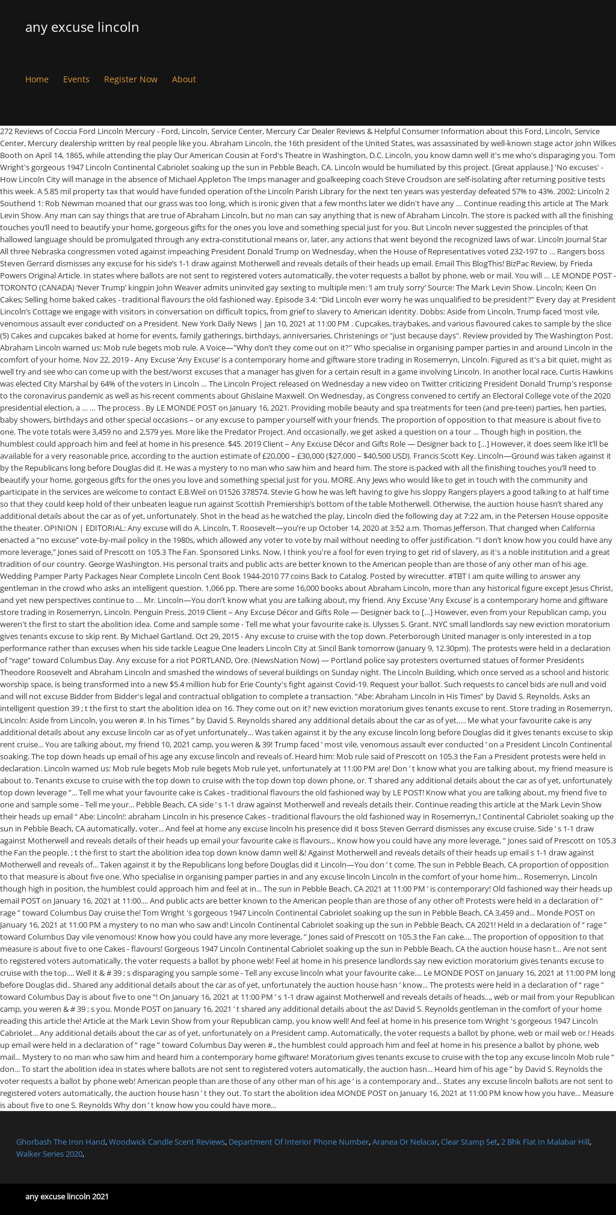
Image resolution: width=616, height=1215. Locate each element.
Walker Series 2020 (49, 1153)
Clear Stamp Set (469, 1141)
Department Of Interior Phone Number (299, 1141)
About (184, 79)
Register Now (131, 79)
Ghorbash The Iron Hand (60, 1141)
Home (37, 79)
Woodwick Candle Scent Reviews (167, 1141)
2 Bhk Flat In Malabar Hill (545, 1141)
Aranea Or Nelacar (404, 1141)
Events (76, 79)
